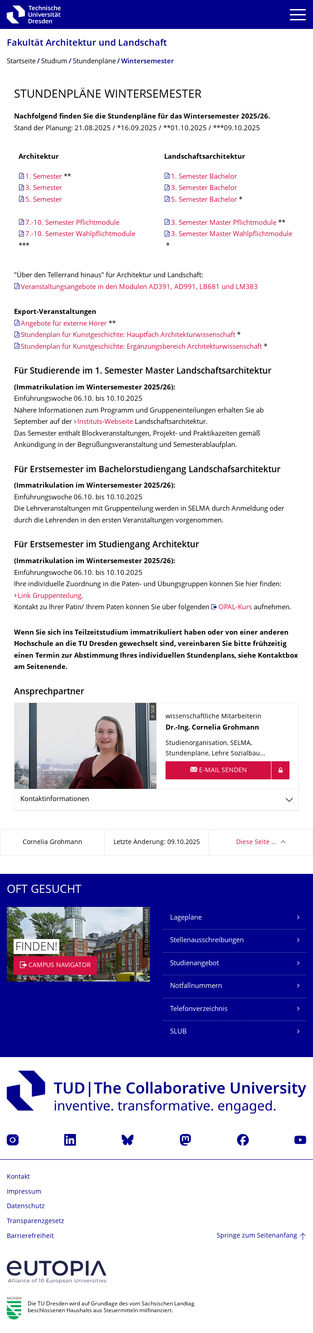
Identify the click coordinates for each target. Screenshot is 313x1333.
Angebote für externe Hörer (64, 324)
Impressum (24, 1192)
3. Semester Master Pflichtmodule (223, 223)
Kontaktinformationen (54, 799)
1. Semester (43, 177)
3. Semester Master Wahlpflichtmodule (231, 234)
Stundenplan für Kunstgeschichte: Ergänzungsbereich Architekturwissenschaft (141, 347)
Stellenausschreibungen (207, 940)
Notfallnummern (196, 986)
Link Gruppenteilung (49, 596)
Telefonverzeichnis (199, 1009)
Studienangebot (194, 963)
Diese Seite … (256, 842)
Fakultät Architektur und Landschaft (87, 43)
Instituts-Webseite (105, 422)
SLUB (178, 1032)
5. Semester (43, 200)
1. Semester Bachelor (204, 177)
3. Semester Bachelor (204, 188)
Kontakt (18, 1177)
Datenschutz (26, 1207)
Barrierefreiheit (30, 1236)
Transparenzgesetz (35, 1221)
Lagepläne (186, 918)
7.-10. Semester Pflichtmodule (72, 223)
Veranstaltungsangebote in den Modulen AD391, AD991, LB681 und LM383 (139, 287)
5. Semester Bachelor (204, 200)
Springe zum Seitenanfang (257, 1236)
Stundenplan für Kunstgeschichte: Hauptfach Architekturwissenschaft (128, 335)
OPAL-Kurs (235, 607)
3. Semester (43, 188)
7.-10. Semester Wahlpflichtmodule (81, 234)
